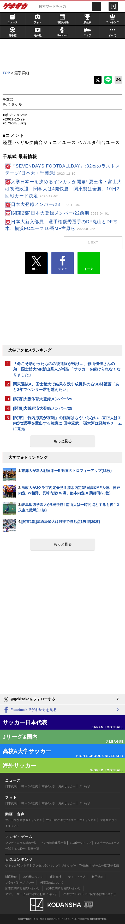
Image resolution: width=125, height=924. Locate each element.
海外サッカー (67, 786)
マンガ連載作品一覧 (53, 842)
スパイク (85, 786)
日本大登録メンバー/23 (45, 204)
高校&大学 (48, 786)
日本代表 (11, 786)
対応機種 (11, 876)
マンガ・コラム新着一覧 (21, 842)
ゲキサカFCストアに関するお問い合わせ (89, 894)
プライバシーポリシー (19, 882)
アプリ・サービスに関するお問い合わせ (31, 894)
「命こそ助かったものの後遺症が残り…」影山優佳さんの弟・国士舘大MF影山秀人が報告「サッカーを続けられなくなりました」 (67, 369)
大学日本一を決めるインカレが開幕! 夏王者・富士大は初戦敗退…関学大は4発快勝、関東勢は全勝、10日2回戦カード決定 (63, 188)
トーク (88, 261)
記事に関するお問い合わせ (63, 888)
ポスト (36, 263)
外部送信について (51, 882)
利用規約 (97, 876)
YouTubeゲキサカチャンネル (24, 820)
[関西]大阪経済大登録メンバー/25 (42, 408)
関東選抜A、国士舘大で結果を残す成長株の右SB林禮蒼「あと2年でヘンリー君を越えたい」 (66, 387)
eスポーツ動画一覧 (27, 848)
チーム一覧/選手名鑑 (105, 865)
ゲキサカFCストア (17, 865)
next (93, 243)
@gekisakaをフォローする (29, 699)
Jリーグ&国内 (29, 786)
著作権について (33, 876)
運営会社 (55, 876)
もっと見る (62, 441)
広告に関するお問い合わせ (22, 888)
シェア (62, 263)
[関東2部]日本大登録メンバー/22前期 (60, 213)
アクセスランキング (45, 865)
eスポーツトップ (80, 842)
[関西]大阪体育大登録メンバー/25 (42, 399)
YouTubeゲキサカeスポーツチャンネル (71, 820)
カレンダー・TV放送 (75, 865)
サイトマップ (76, 876)
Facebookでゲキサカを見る (30, 710)
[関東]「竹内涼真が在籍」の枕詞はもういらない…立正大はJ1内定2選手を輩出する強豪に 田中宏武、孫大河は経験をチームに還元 (67, 423)
